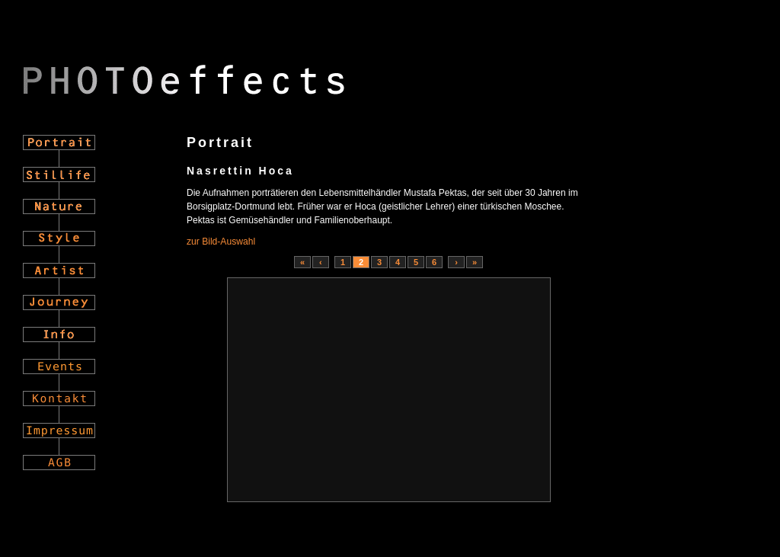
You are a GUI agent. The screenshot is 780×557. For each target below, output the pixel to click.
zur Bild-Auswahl (221, 241)
